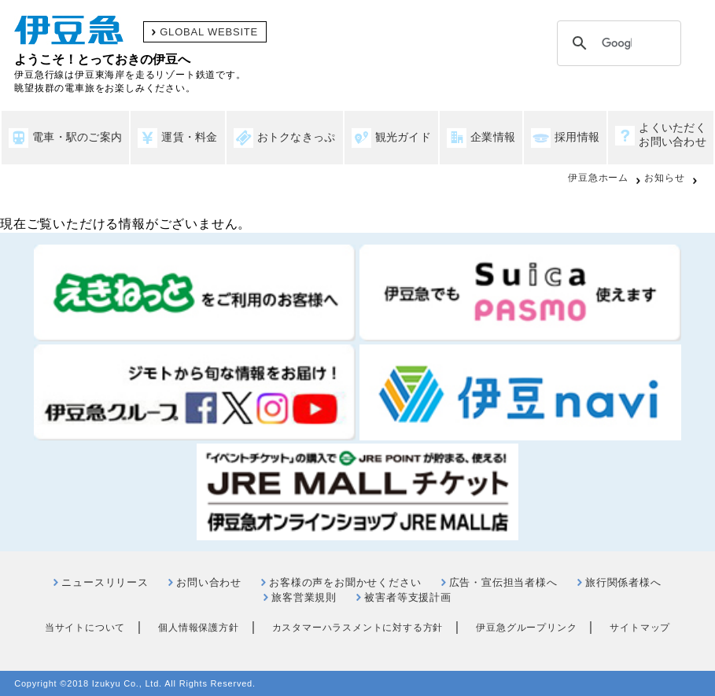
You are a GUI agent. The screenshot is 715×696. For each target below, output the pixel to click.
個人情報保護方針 (198, 627)
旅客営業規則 (304, 597)
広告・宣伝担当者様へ (503, 582)
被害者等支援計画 (407, 597)
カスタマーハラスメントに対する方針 (358, 627)
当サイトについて (85, 627)
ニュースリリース (104, 582)
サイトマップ (640, 627)
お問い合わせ (208, 582)
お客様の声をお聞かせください (345, 582)
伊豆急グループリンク (526, 627)
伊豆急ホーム (598, 177)
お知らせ (664, 177)
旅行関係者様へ (623, 582)
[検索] (617, 43)
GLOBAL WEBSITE (209, 32)
